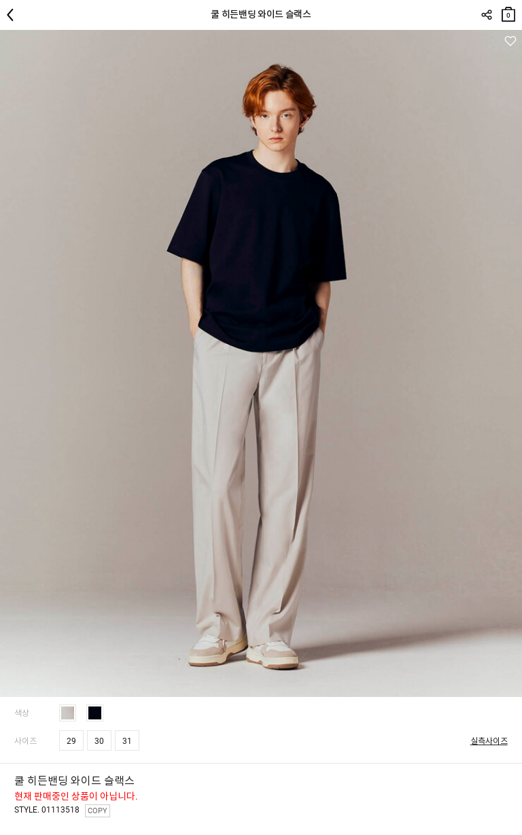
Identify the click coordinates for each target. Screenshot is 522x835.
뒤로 (13, 15)
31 (127, 741)
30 (99, 741)
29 (71, 741)
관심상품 (510, 41)
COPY (97, 810)
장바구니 (508, 11)
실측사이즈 (489, 741)
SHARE (486, 15)
